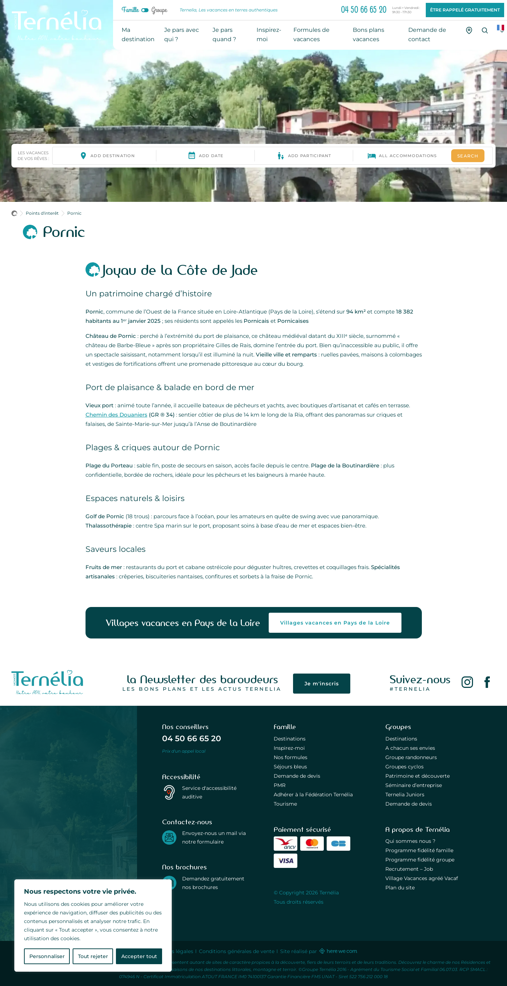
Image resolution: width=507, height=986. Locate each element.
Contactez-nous (187, 822)
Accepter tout (139, 956)
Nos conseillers (185, 727)
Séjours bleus (290, 766)
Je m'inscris (321, 683)
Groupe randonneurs (411, 757)
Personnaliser (47, 956)
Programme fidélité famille (419, 850)
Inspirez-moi (289, 748)
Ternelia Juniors (404, 794)
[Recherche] (484, 30)
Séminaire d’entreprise (413, 785)
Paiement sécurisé (302, 830)
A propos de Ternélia (417, 830)
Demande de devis (297, 776)
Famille (130, 10)
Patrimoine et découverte (417, 776)
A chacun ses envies (410, 748)
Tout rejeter (93, 956)
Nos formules (290, 757)
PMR (280, 785)
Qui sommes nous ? (410, 841)
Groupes (398, 727)
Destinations (290, 738)
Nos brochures (184, 867)
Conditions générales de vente (236, 951)
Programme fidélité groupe (419, 859)
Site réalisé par (318, 951)
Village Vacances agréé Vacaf (421, 878)
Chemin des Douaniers (116, 414)
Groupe (159, 10)
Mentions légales (172, 951)
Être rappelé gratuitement (465, 10)
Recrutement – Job (409, 869)
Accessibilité (181, 777)
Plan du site (400, 887)
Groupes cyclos (404, 766)
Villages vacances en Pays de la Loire (335, 623)
